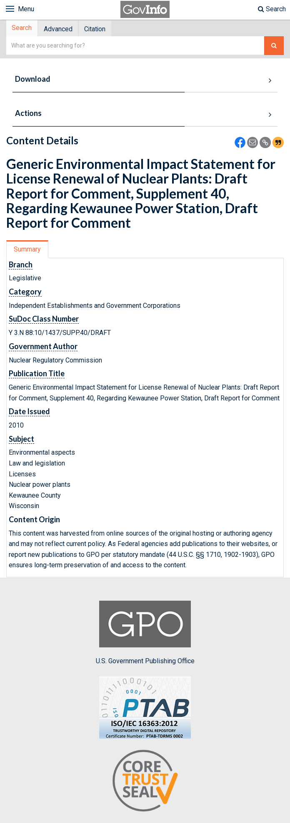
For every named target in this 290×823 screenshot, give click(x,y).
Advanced (61, 29)
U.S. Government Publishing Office (145, 634)
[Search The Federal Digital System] (274, 47)
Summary (28, 250)
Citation (101, 29)
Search (272, 9)
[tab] (23, 29)
